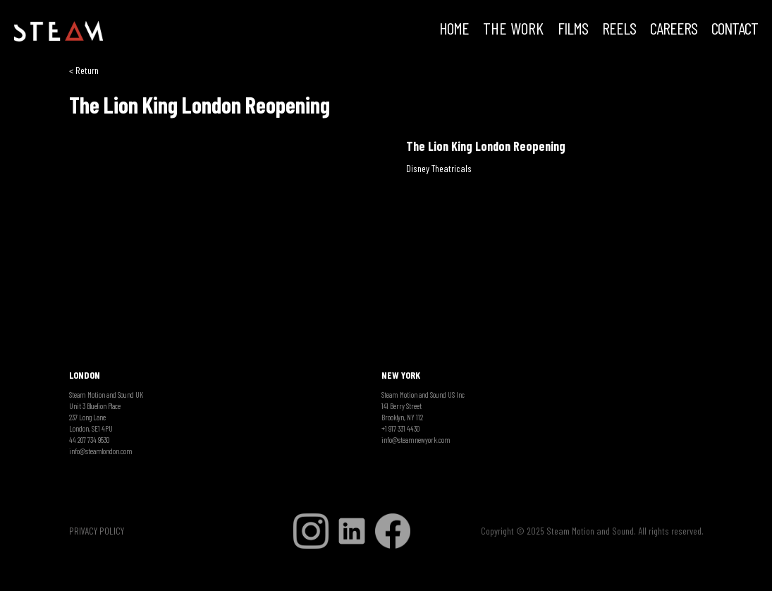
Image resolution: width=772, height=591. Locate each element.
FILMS (573, 29)
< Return (84, 70)
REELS (619, 29)
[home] (58, 31)
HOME (454, 29)
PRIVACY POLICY (96, 531)
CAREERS (673, 29)
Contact (734, 29)
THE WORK (513, 29)
